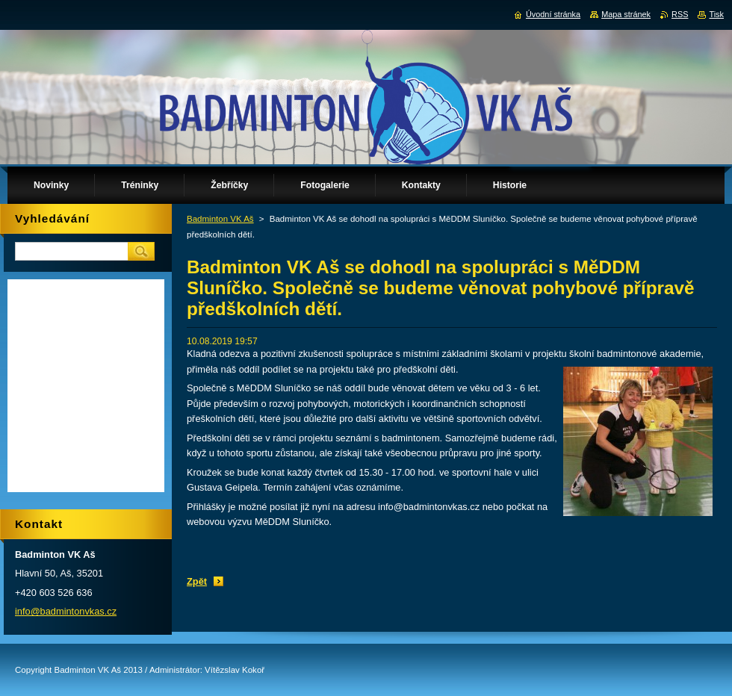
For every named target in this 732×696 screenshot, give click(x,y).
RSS (679, 14)
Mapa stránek (626, 14)
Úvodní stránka (553, 14)
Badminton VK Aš (220, 218)
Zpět (197, 581)
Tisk (716, 14)
